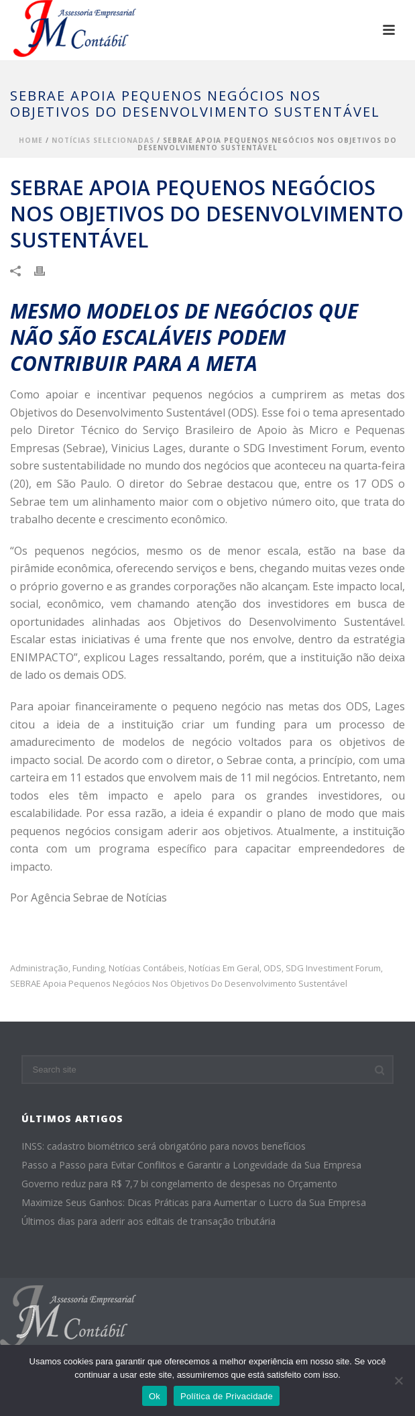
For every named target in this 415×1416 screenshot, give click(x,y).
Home (31, 140)
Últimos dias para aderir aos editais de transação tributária (148, 1221)
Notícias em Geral (223, 968)
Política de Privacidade (226, 1396)
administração (39, 968)
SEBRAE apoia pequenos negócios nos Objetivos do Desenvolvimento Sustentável (178, 983)
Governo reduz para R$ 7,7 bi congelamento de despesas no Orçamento (179, 1184)
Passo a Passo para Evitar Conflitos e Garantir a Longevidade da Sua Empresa (191, 1165)
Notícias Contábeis (146, 968)
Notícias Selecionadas (103, 140)
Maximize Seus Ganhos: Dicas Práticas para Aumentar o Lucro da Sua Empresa (193, 1203)
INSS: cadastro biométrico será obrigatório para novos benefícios (163, 1146)
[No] (398, 1380)
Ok (154, 1396)
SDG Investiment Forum (333, 968)
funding (88, 968)
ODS (272, 968)
